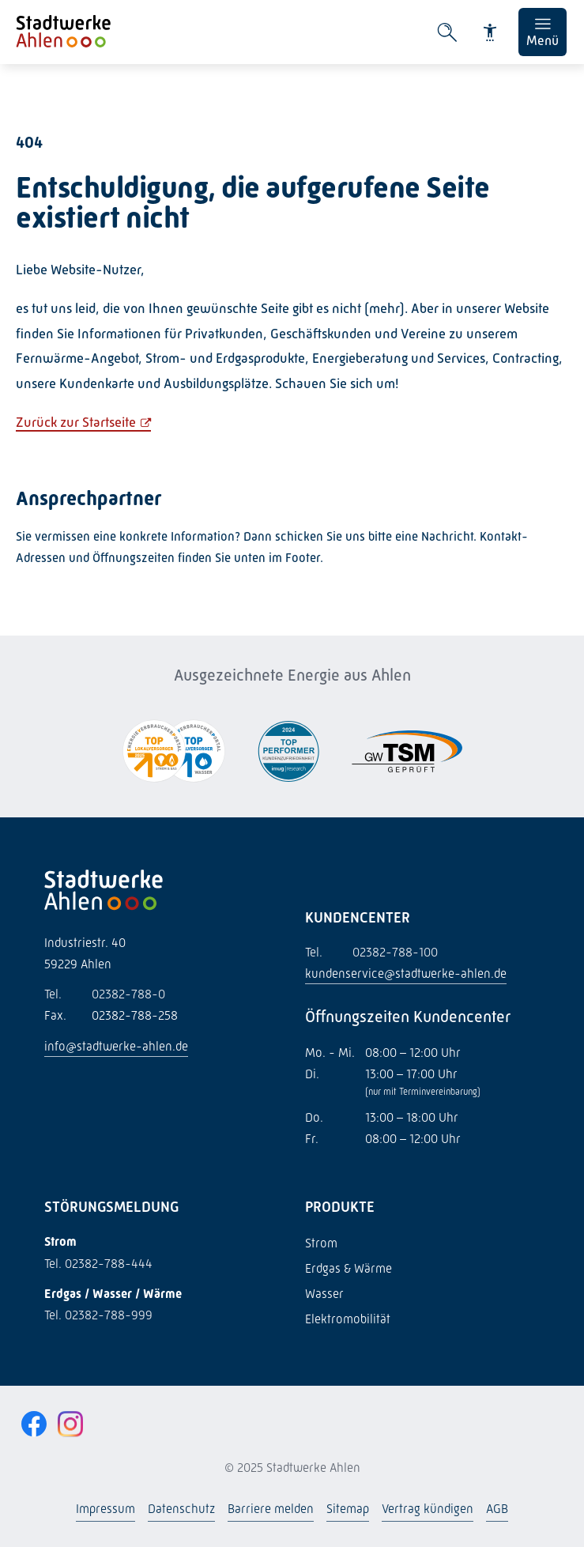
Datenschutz (181, 1508)
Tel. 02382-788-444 (98, 1263)
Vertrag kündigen (427, 1508)
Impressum (105, 1508)
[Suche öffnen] (447, 32)
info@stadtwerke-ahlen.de (116, 1046)
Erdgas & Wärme (348, 1268)
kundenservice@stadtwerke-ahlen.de (406, 973)
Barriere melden (271, 1508)
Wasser (324, 1293)
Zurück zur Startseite (76, 422)
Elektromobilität (347, 1318)
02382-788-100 (371, 952)
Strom (321, 1243)
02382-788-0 (104, 994)
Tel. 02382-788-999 (98, 1314)
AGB (497, 1508)
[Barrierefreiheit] (490, 32)
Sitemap (347, 1508)
